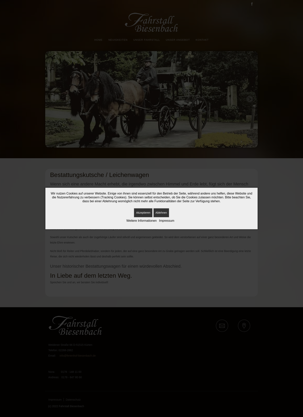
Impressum (166, 220)
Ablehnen (161, 212)
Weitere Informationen (141, 220)
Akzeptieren (143, 212)
